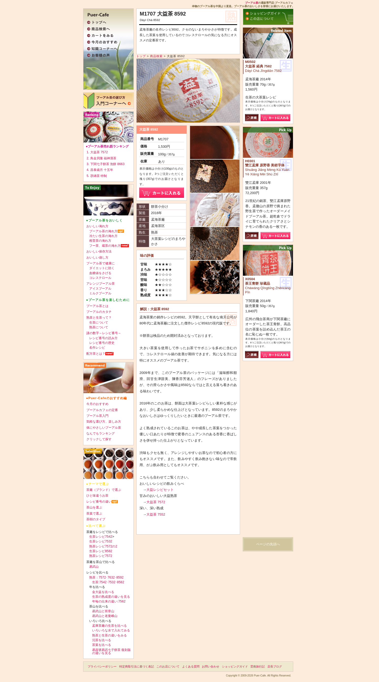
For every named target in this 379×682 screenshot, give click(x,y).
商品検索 (156, 56)
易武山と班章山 (103, 611)
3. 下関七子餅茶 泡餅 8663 (105, 164)
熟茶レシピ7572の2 (103, 546)
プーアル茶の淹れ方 (103, 231)
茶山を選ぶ (94, 507)
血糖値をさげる (100, 273)
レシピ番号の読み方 (103, 338)
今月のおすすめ (97, 404)
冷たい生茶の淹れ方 (103, 236)
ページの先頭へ (268, 544)
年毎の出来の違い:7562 (109, 601)
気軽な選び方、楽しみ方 (103, 421)
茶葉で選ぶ (94, 513)
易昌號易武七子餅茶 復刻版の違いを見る (111, 651)
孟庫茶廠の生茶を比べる (109, 625)
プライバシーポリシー (102, 666)
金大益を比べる (103, 592)
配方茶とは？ (95, 353)
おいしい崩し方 (97, 257)
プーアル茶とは (97, 306)
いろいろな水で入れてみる (111, 630)
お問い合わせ (210, 666)
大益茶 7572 (155, 502)
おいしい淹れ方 (97, 226)
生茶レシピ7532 (100, 541)
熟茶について (98, 327)
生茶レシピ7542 (100, 536)
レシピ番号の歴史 (101, 343)
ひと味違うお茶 (97, 495)
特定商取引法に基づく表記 (136, 666)
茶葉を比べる (101, 645)
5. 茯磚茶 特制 (97, 176)
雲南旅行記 (257, 666)
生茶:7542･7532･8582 (108, 582)
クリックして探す (99, 439)
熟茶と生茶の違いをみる (109, 635)
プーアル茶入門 (97, 416)
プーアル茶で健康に (100, 263)
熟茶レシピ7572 (100, 556)
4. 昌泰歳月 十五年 (100, 170)
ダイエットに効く (101, 268)
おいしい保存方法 (99, 251)
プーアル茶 (251, 2)
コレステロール (100, 278)
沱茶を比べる (101, 640)
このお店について (167, 666)
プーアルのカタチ (99, 312)
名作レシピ (97, 347)
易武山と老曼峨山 (104, 616)
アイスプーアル (100, 288)
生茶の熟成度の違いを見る (111, 597)
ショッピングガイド (235, 666)
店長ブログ (274, 666)
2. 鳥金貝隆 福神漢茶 (101, 158)
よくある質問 (191, 666)
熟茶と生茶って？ (99, 317)
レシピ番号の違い (99, 501)
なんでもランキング (100, 433)
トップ (141, 56)
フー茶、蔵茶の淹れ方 (105, 246)
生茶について (98, 322)
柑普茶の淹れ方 (100, 241)
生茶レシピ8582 (100, 551)
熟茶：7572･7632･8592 (106, 577)
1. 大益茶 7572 (97, 152)
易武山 (94, 567)
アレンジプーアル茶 (100, 283)
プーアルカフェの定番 (102, 410)
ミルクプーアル (100, 293)
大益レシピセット (160, 490)
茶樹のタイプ (95, 519)
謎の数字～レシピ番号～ (103, 333)
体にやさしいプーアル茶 (103, 427)
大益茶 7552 (155, 514)
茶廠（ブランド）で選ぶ (103, 490)
